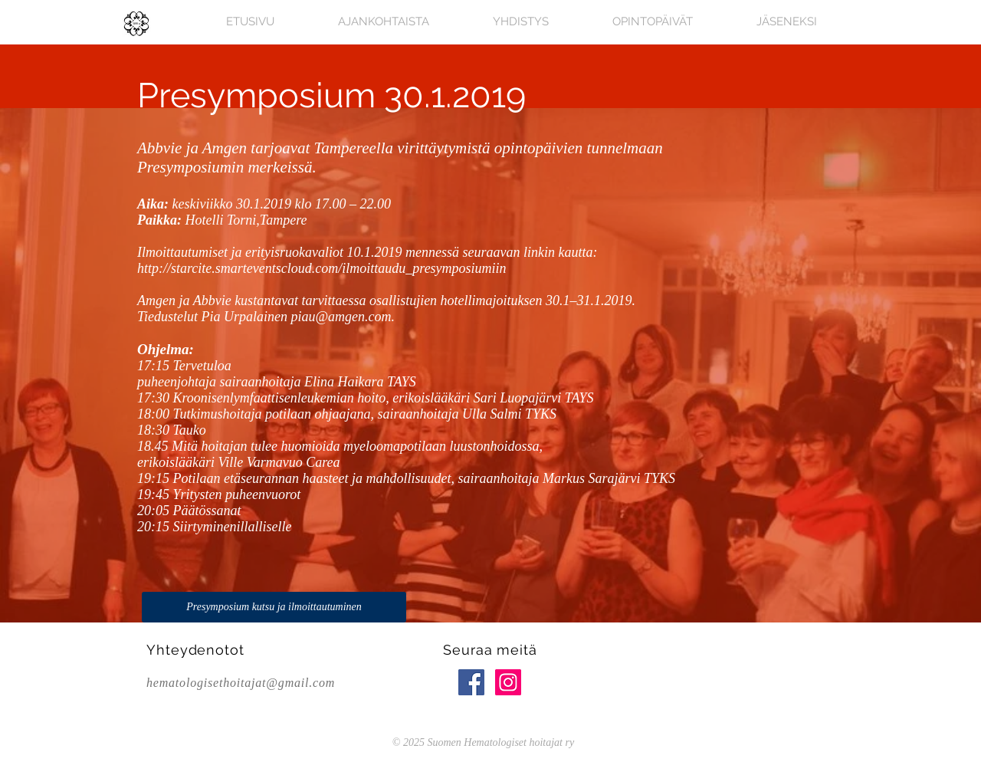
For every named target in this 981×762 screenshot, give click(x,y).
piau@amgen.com (341, 316)
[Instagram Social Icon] (508, 682)
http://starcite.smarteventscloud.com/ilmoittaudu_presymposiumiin (322, 268)
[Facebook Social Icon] (471, 682)
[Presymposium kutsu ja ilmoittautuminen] (274, 607)
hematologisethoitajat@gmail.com (240, 682)
